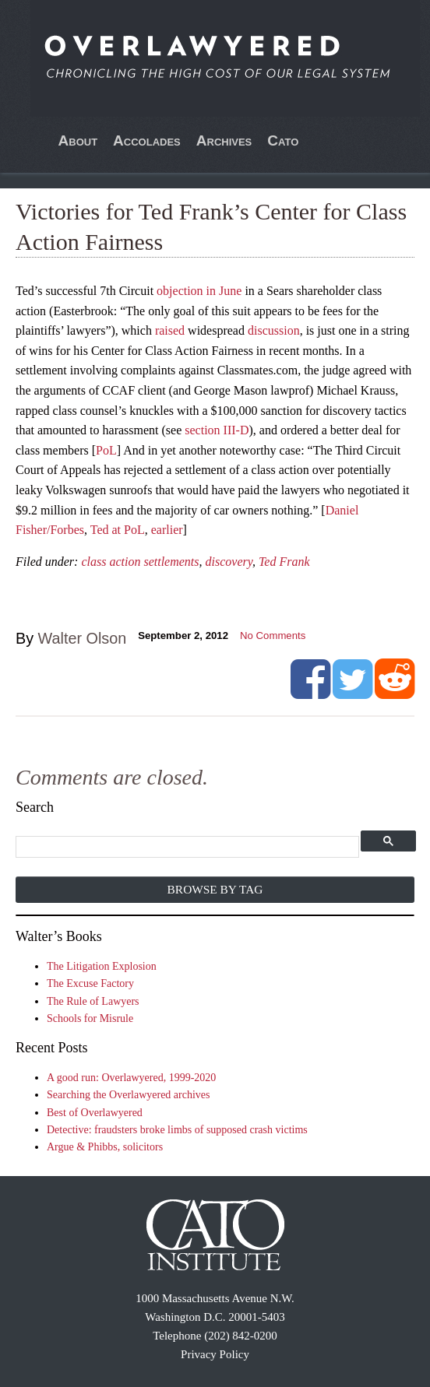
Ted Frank (284, 561)
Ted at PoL (117, 529)
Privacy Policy (215, 1354)
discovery (229, 561)
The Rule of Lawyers (93, 1001)
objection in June (199, 290)
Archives (224, 140)
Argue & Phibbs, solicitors (105, 1147)
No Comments (272, 635)
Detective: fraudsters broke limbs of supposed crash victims (177, 1130)
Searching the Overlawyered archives (128, 1095)
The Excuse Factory (90, 983)
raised (170, 330)
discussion (274, 330)
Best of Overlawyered (95, 1112)
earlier (167, 529)
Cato (282, 140)
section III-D (216, 430)
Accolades (147, 140)
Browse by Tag (215, 889)
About (78, 140)
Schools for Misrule (90, 1018)
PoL (106, 450)
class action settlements (140, 561)
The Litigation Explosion (102, 966)
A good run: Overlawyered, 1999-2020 (131, 1077)
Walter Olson (82, 638)
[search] (187, 847)
